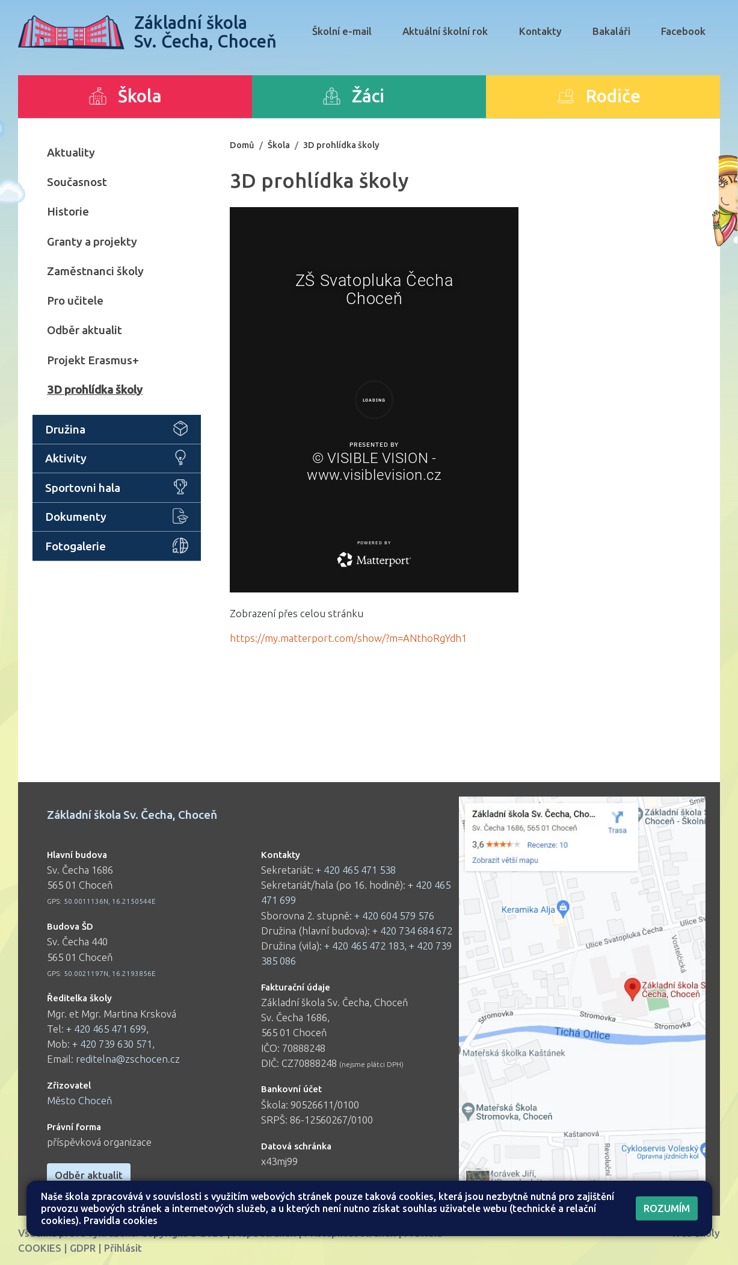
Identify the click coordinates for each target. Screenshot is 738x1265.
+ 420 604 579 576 (394, 915)
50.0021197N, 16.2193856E (110, 973)
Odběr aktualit (84, 330)
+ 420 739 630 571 (112, 1043)
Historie (68, 211)
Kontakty (540, 31)
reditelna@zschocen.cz (128, 1059)
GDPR (83, 1248)
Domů (242, 145)
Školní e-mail (342, 31)
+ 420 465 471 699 (106, 1028)
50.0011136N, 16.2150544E (110, 901)
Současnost (77, 181)
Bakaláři (611, 31)
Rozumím (667, 1208)
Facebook (683, 31)
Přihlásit (123, 1248)
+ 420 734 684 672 (412, 930)
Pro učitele (75, 300)
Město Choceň (79, 1100)
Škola (279, 145)
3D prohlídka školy (95, 389)
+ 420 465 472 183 (364, 945)
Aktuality (71, 152)
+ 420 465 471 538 (356, 869)
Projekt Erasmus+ (93, 360)
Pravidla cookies (121, 1220)
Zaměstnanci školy (95, 271)
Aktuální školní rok (445, 31)
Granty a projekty (92, 241)
